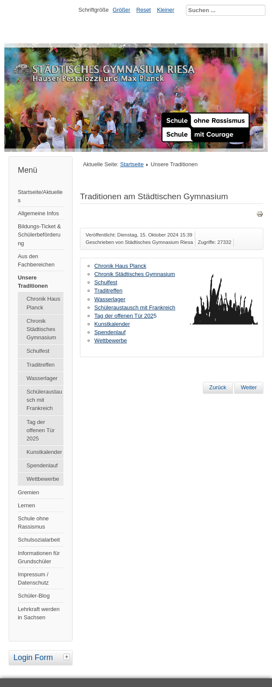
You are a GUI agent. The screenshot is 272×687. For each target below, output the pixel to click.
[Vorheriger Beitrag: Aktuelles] (218, 387)
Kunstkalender (44, 452)
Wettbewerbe (43, 479)
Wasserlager (42, 378)
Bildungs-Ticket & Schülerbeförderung (39, 234)
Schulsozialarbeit (39, 539)
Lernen (26, 505)
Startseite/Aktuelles (40, 196)
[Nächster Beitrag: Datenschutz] (248, 387)
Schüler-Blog (34, 595)
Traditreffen (41, 365)
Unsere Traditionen (33, 281)
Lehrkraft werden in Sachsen (39, 613)
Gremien (28, 492)
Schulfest (38, 351)
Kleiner (165, 10)
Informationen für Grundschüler (39, 557)
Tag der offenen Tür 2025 (41, 430)
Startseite (131, 164)
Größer (121, 10)
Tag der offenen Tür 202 (123, 315)
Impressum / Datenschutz (33, 578)
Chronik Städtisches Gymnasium (41, 329)
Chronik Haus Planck (43, 303)
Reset (143, 10)
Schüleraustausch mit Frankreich (44, 399)
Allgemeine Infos (38, 213)
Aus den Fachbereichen (36, 260)
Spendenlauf (42, 465)
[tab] (67, 657)
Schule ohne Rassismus (33, 522)
